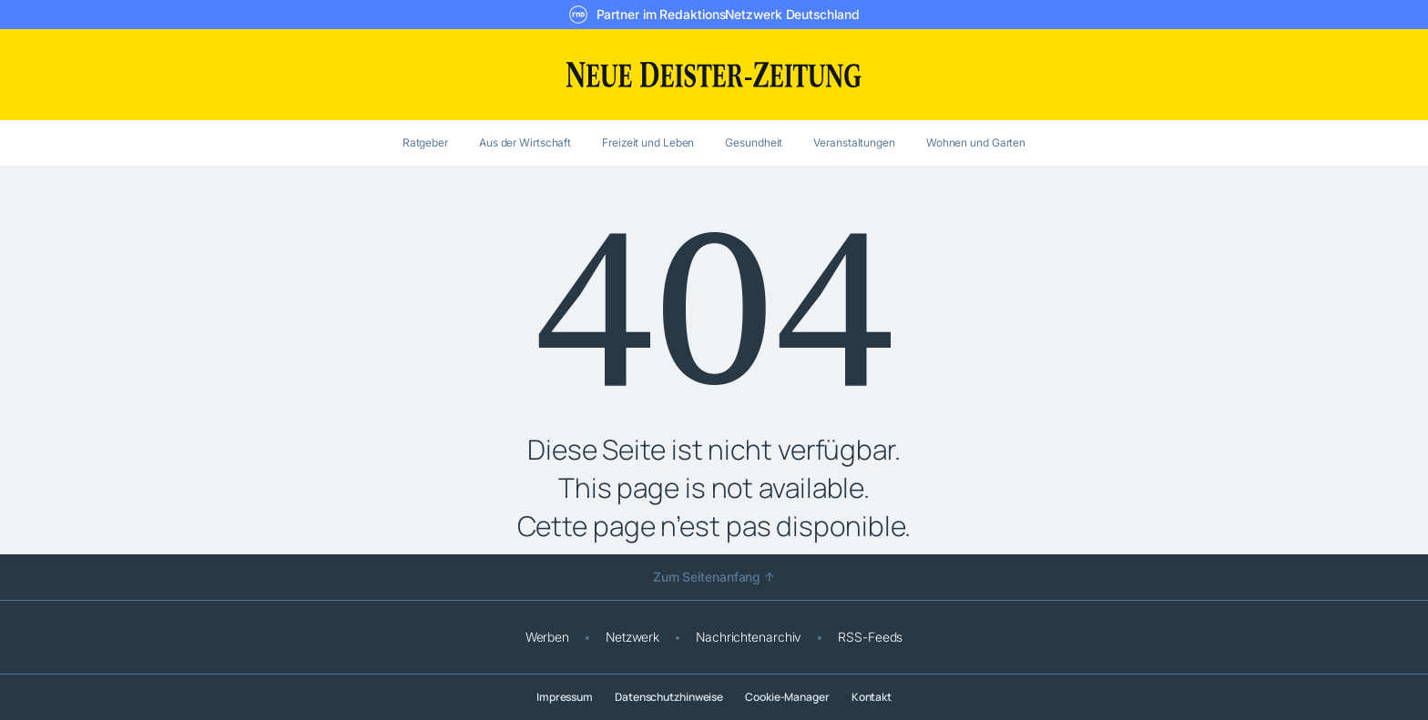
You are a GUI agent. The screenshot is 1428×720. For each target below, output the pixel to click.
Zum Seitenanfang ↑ (714, 576)
